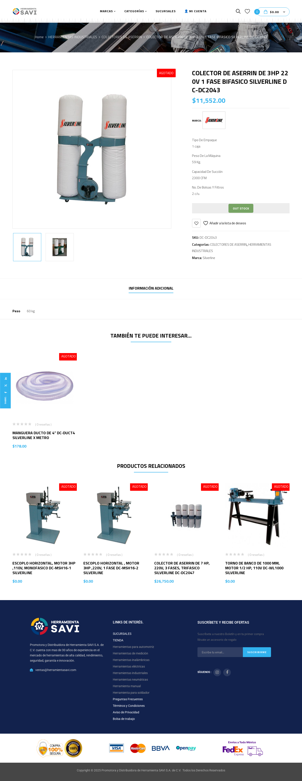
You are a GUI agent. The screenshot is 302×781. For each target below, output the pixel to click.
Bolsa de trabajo (124, 719)
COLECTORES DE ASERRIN (122, 36)
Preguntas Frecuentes (128, 699)
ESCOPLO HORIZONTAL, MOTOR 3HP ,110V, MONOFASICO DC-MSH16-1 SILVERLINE (44, 568)
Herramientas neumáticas (130, 679)
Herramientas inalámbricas (131, 660)
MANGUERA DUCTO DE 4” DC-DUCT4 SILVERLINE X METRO (43, 435)
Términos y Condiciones (129, 705)
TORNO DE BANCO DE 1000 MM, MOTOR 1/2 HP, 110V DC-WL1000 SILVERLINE (254, 568)
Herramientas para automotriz (133, 647)
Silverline (209, 257)
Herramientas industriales (130, 673)
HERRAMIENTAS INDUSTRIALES (72, 36)
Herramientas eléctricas (129, 666)
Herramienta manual (127, 686)
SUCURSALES (122, 633)
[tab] (151, 289)
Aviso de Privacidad (126, 712)
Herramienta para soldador (131, 692)
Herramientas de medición (130, 653)
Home (39, 36)
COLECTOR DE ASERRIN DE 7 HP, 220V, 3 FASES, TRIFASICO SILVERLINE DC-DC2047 (182, 568)
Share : (5, 400)
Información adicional (151, 288)
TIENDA (118, 640)
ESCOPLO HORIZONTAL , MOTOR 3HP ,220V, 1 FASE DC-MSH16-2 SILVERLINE (111, 568)
